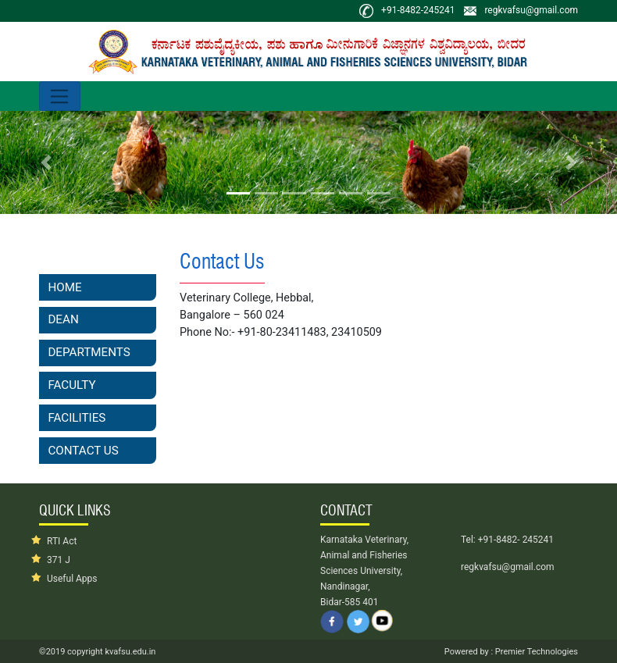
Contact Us (83, 451)
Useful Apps (72, 578)
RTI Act (62, 541)
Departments (89, 352)
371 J (58, 559)
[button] (46, 162)
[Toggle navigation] (59, 96)
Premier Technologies (535, 652)
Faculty (71, 385)
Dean (63, 319)
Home (64, 287)
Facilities (76, 418)
